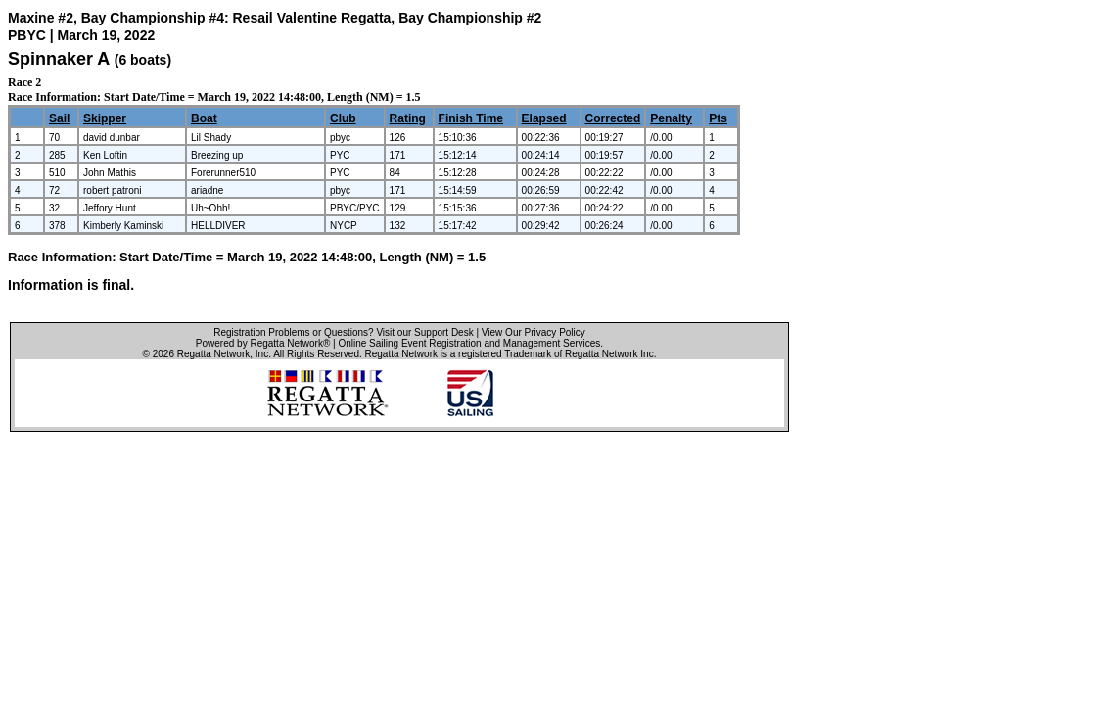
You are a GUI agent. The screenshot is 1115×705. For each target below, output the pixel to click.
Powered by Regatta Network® (263, 343)
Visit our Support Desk (424, 332)
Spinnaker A (59, 59)
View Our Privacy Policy (533, 332)
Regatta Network (213, 354)
